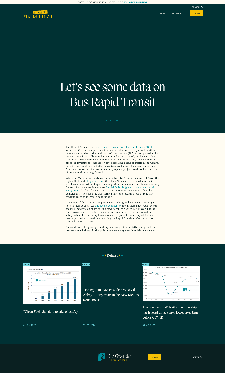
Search (197, 7)
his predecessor (95, 181)
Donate (196, 13)
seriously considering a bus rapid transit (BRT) (125, 147)
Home (162, 13)
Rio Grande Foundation (135, 2)
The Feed (176, 13)
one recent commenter (108, 205)
